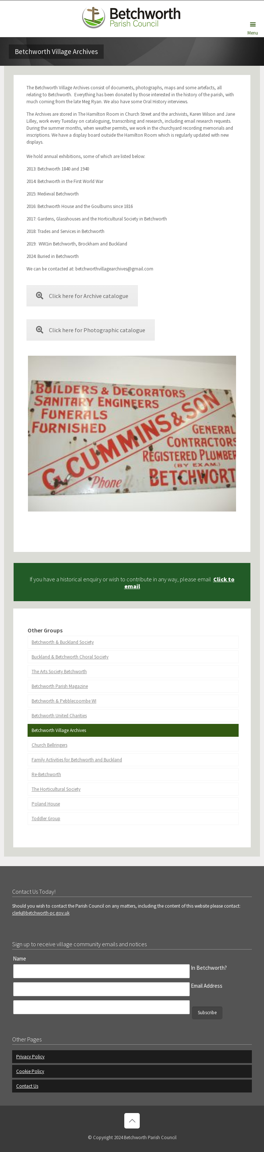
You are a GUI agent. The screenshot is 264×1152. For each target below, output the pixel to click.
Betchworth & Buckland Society (63, 642)
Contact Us (27, 1086)
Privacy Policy (30, 1057)
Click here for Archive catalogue (82, 295)
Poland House (46, 804)
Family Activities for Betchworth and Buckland (77, 760)
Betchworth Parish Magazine (60, 686)
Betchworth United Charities (59, 716)
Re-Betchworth (46, 774)
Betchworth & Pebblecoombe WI (64, 701)
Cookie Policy (30, 1071)
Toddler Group (46, 818)
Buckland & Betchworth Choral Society (70, 657)
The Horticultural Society (56, 789)
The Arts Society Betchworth (59, 671)
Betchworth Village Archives (59, 730)
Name (19, 958)
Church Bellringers (49, 745)
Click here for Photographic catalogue (90, 330)
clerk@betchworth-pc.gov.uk (40, 913)
